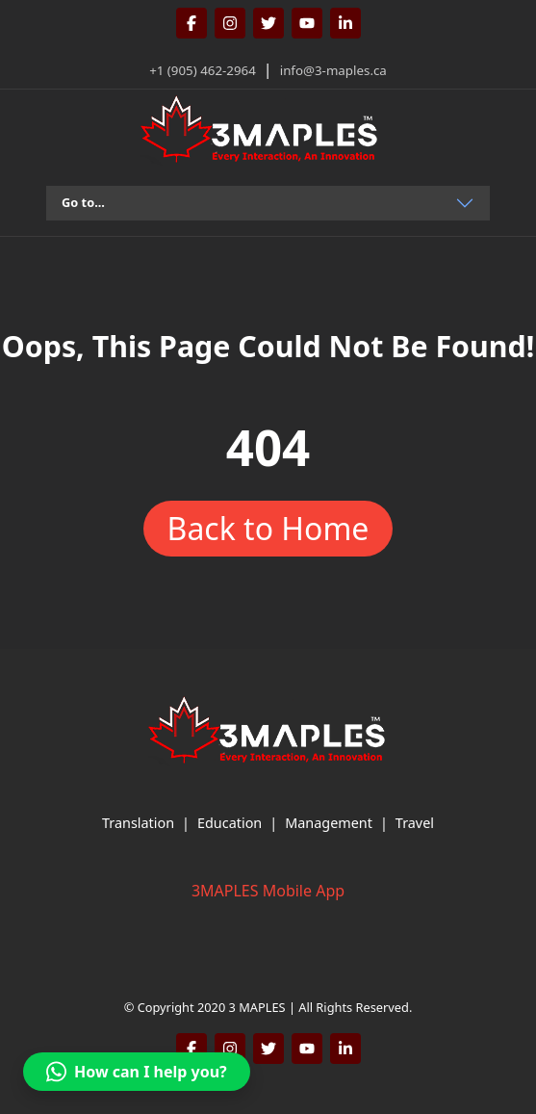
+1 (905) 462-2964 (202, 70)
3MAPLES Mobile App (268, 890)
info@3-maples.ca (333, 70)
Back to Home (268, 528)
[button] (136, 1071)
